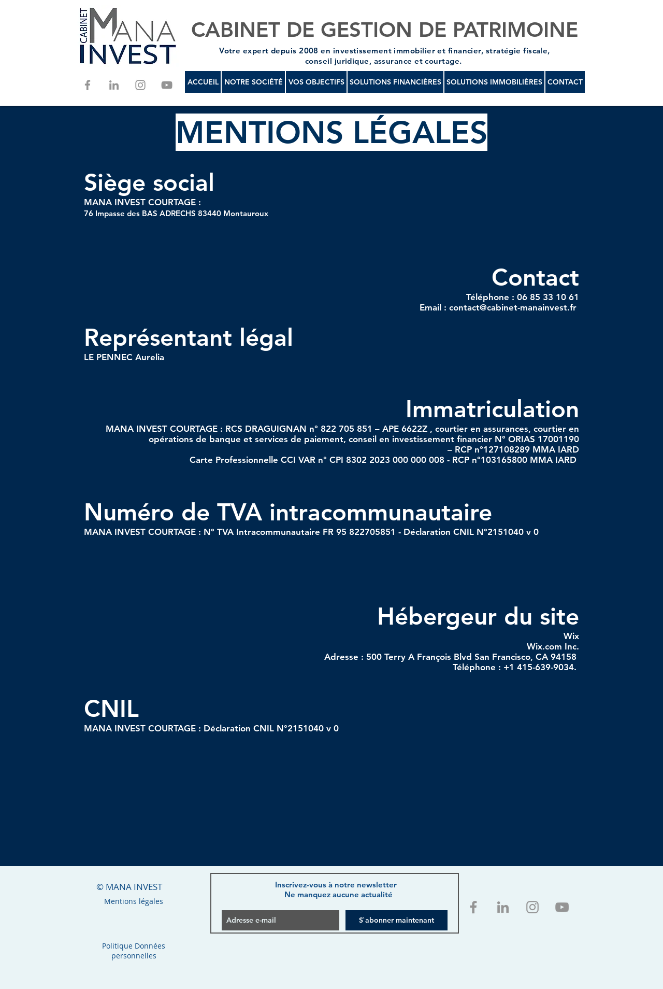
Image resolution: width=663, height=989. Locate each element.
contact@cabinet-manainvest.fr (512, 307)
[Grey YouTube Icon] (167, 85)
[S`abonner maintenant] (396, 920)
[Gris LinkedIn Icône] (114, 85)
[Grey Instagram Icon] (140, 85)
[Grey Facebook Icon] (87, 85)
